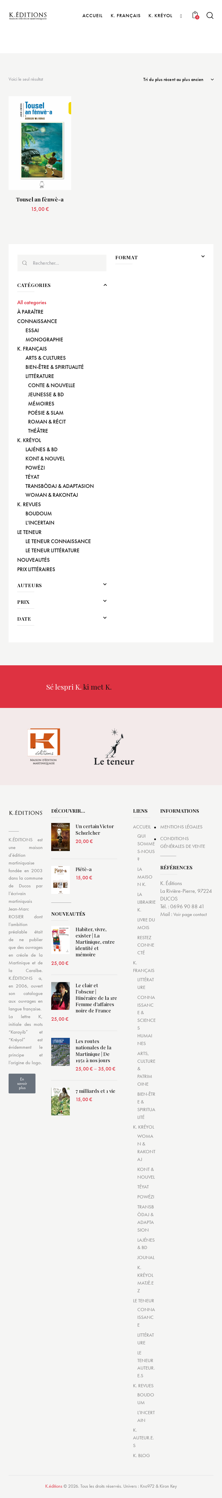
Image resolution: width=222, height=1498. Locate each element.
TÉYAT (143, 1189)
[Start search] (210, 37)
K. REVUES (143, 1387)
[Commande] (178, 80)
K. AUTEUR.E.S (143, 1439)
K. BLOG (141, 1457)
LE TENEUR (143, 1302)
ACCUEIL (142, 829)
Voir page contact (192, 916)
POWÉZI (145, 1199)
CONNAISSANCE (146, 1319)
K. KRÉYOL (143, 1129)
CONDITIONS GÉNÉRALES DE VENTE (185, 844)
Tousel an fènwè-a (40, 201)
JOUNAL (145, 1259)
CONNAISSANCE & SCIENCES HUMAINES (146, 1022)
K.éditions (53, 1488)
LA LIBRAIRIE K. (146, 904)
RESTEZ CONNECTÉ (145, 947)
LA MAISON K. (144, 879)
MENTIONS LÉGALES (183, 828)
